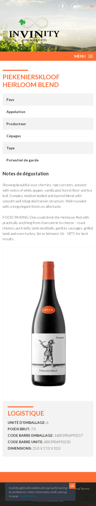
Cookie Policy (27, 496)
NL (85, 6)
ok (72, 486)
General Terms (79, 489)
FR (91, 6)
